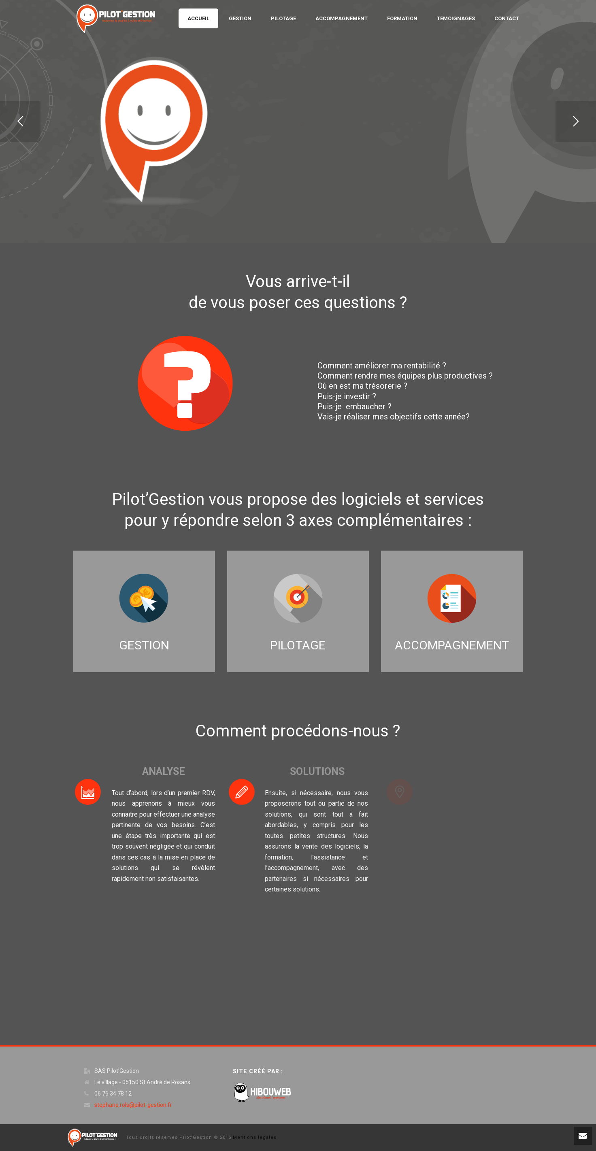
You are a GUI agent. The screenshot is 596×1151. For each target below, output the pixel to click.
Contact (506, 18)
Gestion (240, 18)
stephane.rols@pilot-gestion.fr (133, 1105)
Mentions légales (255, 1137)
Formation (402, 18)
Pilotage (283, 18)
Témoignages (456, 18)
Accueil (198, 18)
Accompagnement (341, 18)
